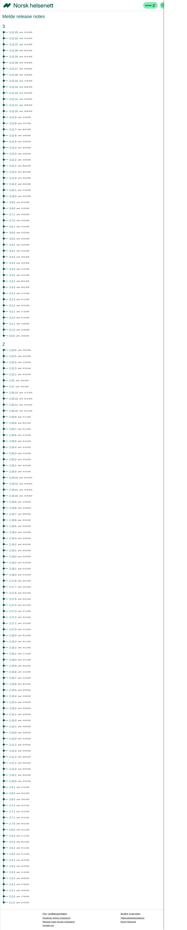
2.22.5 (12, 356)
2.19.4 (12, 532)
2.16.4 (12, 635)
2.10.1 (12, 775)
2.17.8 (12, 580)
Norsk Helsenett (128, 922)
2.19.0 (12, 556)
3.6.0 (12, 232)
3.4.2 (12, 244)
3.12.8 (12, 123)
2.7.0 (12, 823)
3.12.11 (13, 105)
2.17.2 (12, 617)
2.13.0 (12, 738)
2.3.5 (12, 872)
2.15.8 (12, 671)
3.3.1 (12, 281)
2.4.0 (12, 866)
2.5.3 (12, 841)
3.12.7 (12, 129)
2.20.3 (12, 453)
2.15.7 (12, 678)
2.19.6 (12, 520)
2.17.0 (12, 629)
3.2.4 (12, 293)
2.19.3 (12, 538)
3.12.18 (13, 62)
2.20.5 (12, 441)
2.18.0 (12, 574)
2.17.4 (12, 605)
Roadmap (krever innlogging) (56, 918)
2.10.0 (12, 781)
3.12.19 (13, 56)
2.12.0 (12, 750)
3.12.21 (13, 44)
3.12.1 (12, 165)
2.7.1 (12, 817)
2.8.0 (12, 799)
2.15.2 (12, 708)
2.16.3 (12, 641)
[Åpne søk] (150, 5)
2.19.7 (12, 514)
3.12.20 (13, 50)
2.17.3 (12, 611)
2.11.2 (12, 756)
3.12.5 (12, 141)
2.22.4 (12, 362)
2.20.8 (12, 423)
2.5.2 (12, 847)
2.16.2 (12, 647)
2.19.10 (13, 495)
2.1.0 (12, 902)
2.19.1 (12, 550)
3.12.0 (12, 172)
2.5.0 (12, 854)
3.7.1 (12, 214)
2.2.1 (12, 890)
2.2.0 (12, 896)
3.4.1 (12, 250)
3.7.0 (12, 220)
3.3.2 (12, 275)
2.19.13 (13, 477)
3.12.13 (13, 93)
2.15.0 (12, 720)
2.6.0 (12, 829)
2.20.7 (12, 429)
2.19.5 (12, 526)
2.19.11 (13, 489)
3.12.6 (12, 135)
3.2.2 (12, 305)
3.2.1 (12, 311)
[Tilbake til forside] (28, 5)
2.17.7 (12, 586)
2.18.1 (12, 568)
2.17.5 (12, 599)
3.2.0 (12, 317)
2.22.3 (12, 368)
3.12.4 (12, 147)
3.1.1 (12, 323)
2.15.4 (12, 696)
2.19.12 (13, 483)
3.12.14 (13, 87)
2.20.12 (13, 398)
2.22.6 (12, 350)
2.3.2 (12, 884)
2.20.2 (12, 459)
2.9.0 (12, 793)
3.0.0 (12, 335)
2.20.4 (12, 447)
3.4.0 (12, 257)
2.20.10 (13, 410)
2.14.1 (12, 726)
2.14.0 (12, 732)
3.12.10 (13, 111)
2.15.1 (12, 714)
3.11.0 (12, 178)
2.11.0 (12, 769)
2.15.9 (12, 665)
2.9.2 (12, 787)
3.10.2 (12, 184)
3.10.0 (12, 196)
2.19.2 (12, 544)
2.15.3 (12, 702)
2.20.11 (13, 404)
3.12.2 (12, 159)
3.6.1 (12, 226)
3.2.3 (12, 299)
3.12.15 (13, 80)
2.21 (11, 386)
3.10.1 (12, 190)
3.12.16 (13, 74)
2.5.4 (12, 835)
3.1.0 (12, 329)
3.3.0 (12, 287)
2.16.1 (12, 653)
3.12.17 (13, 68)
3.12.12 (13, 99)
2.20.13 (13, 392)
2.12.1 (12, 744)
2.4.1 (12, 860)
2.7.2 (12, 811)
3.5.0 (12, 238)
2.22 (11, 380)
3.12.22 (13, 38)
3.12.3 (12, 153)
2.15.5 (12, 690)
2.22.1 (12, 374)
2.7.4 (12, 805)
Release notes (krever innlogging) (58, 922)
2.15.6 (12, 684)
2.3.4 (12, 878)
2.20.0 (12, 471)
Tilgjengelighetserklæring (132, 918)
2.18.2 (12, 562)
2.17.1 (12, 623)
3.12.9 (12, 117)
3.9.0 (12, 202)
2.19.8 (12, 508)
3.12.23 (13, 32)
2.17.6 (12, 593)
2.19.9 (12, 501)
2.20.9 (12, 416)
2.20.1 (12, 465)
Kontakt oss (48, 925)
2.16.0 (12, 659)
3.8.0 (12, 208)
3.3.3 (12, 263)
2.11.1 (12, 763)
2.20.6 (12, 435)
